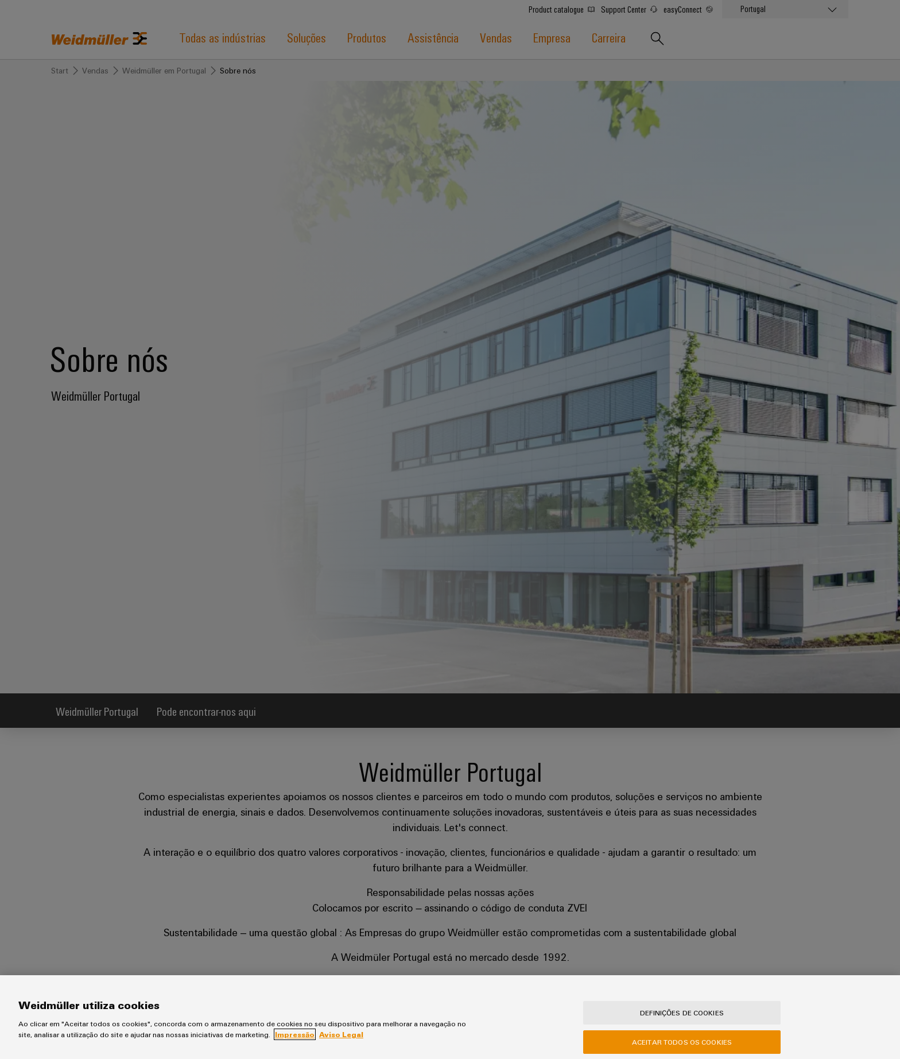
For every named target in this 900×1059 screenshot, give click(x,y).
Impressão (295, 1045)
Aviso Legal (341, 1045)
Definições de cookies (682, 1024)
